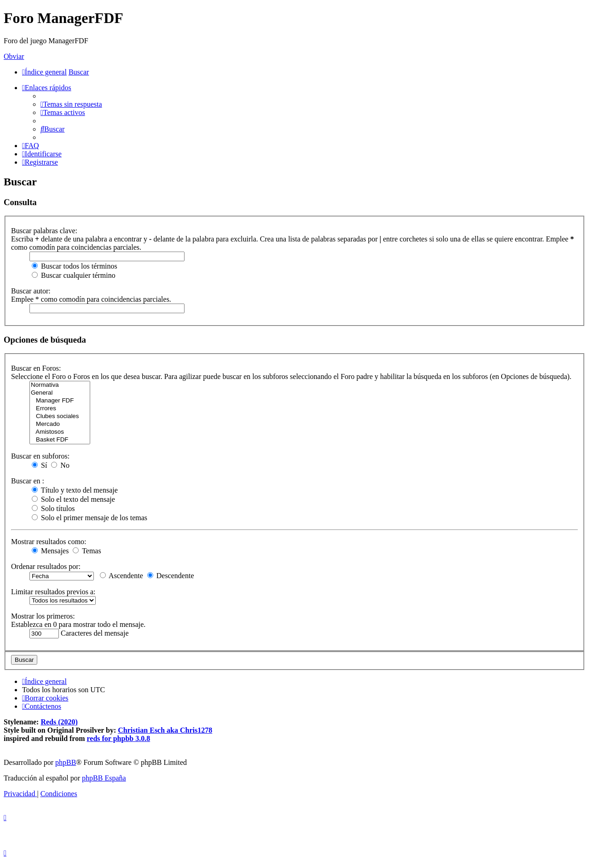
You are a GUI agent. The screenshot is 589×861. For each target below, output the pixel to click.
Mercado (60, 424)
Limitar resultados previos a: (53, 592)
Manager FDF (60, 401)
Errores (60, 409)
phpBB (65, 762)
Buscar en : (27, 481)
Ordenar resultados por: (46, 566)
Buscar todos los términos (74, 266)
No (60, 465)
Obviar (14, 56)
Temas (87, 551)
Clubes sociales (60, 416)
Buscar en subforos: (40, 456)
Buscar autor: (31, 291)
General (60, 393)
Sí (39, 465)
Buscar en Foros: (36, 368)
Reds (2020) (58, 722)
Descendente (170, 576)
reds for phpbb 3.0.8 (118, 738)
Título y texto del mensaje (75, 490)
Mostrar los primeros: (43, 616)
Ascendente (121, 576)
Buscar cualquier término (73, 275)
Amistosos (60, 432)
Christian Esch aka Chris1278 (165, 730)
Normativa (60, 385)
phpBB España (104, 778)
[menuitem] (71, 104)
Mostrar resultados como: (49, 541)
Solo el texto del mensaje (73, 499)
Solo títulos (53, 508)
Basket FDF (60, 440)
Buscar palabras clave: (44, 231)
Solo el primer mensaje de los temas (89, 518)
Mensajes (50, 551)
